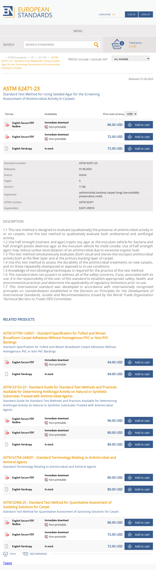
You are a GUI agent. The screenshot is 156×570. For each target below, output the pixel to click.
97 (32, 57)
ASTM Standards (17, 57)
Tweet (7, 563)
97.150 (43, 57)
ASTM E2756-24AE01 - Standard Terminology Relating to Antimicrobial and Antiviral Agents (59, 462)
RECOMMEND (38, 554)
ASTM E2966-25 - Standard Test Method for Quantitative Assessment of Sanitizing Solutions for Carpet (61, 506)
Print (13, 554)
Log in (131, 14)
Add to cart (142, 124)
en (113, 14)
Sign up (145, 14)
